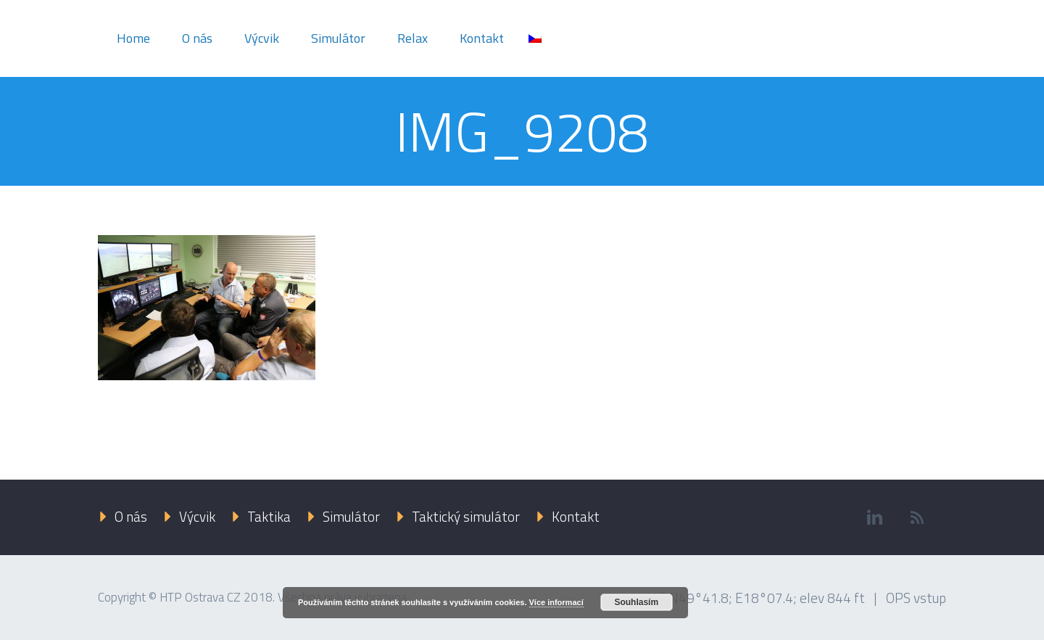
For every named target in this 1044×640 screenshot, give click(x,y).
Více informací (556, 602)
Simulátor (338, 38)
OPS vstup (916, 597)
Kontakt (482, 38)
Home (133, 38)
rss (917, 517)
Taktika (269, 516)
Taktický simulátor (466, 516)
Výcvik (261, 38)
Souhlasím (636, 602)
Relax (412, 38)
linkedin (874, 517)
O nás (197, 38)
